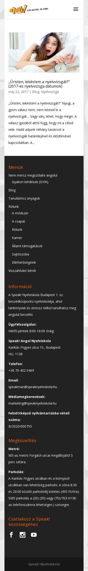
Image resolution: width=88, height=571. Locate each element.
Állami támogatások (27, 246)
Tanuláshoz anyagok (24, 198)
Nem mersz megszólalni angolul (32, 175)
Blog (35, 91)
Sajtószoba (20, 254)
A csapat (18, 221)
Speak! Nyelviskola (44, 564)
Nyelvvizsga (50, 91)
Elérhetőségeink (24, 262)
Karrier (17, 237)
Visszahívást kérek (22, 270)
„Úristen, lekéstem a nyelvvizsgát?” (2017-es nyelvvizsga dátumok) (39, 84)
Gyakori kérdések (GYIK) (30, 182)
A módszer (20, 213)
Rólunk (13, 206)
